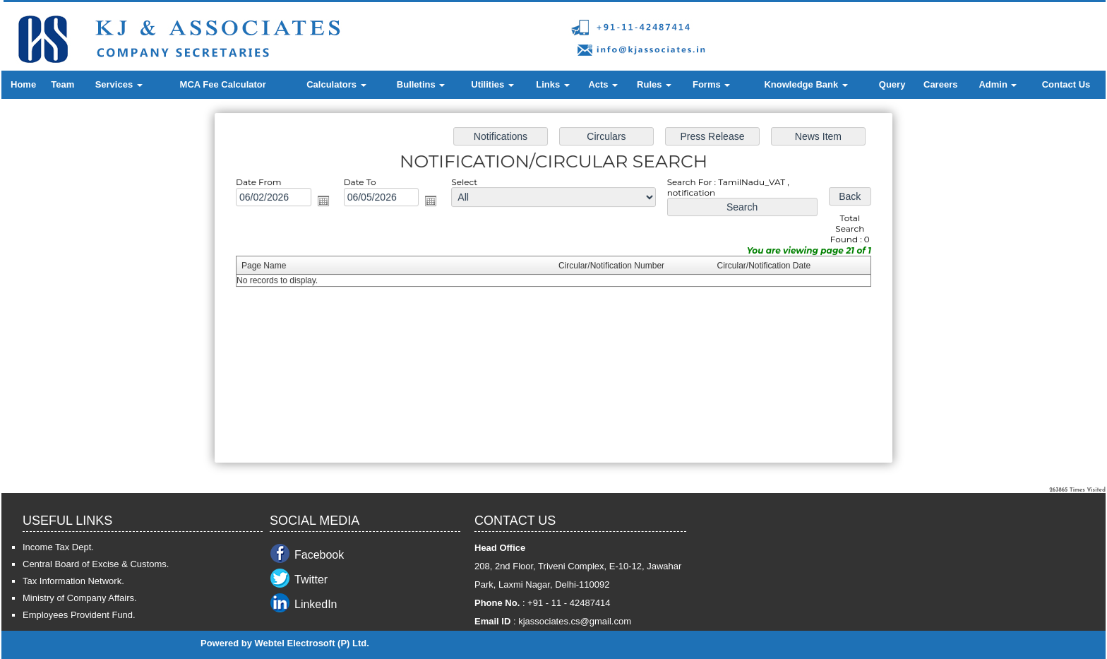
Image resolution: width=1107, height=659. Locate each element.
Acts (603, 84)
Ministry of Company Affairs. (80, 598)
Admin (998, 84)
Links (553, 84)
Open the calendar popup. (327, 202)
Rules (654, 84)
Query (892, 84)
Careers (940, 84)
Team (62, 84)
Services (119, 84)
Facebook (319, 555)
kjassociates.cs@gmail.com (574, 621)
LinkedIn (315, 604)
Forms (711, 84)
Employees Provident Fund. (79, 615)
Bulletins (421, 84)
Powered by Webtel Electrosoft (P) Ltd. (285, 643)
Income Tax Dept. (58, 547)
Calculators (336, 84)
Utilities (492, 84)
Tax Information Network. (73, 581)
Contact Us (1066, 84)
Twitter (311, 580)
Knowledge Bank (805, 84)
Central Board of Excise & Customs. (96, 564)
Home (23, 84)
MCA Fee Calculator (223, 84)
